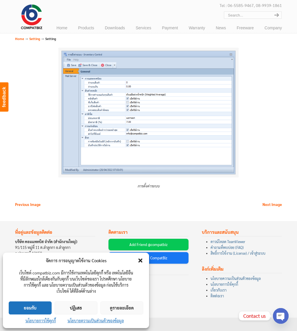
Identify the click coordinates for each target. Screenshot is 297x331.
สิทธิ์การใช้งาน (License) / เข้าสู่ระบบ (238, 253)
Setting (34, 39)
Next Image (272, 204)
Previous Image (28, 204)
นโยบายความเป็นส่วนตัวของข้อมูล (96, 320)
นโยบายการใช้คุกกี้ (41, 320)
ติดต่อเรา (217, 296)
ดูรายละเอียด (122, 307)
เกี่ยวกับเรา (219, 290)
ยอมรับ (30, 307)
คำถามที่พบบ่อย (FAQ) (227, 247)
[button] (140, 260)
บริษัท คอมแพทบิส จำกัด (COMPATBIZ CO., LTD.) (31, 18)
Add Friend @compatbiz (148, 244)
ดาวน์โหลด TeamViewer (228, 241)
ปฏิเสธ (76, 307)
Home (19, 39)
